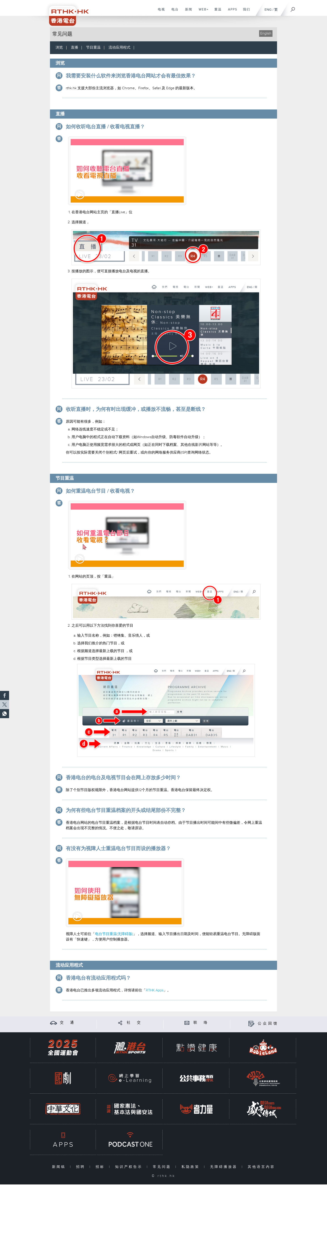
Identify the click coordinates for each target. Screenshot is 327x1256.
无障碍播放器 (224, 1167)
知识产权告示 (129, 1167)
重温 (216, 12)
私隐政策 (191, 1167)
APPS (231, 12)
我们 (245, 12)
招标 (101, 1167)
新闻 (187, 12)
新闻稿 (60, 1167)
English (265, 33)
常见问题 (163, 1167)
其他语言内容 (261, 1167)
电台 (173, 12)
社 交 (134, 1022)
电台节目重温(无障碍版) (114, 934)
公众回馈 (268, 1023)
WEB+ (202, 12)
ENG (268, 10)
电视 (159, 12)
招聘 (81, 1167)
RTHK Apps (155, 990)
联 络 (201, 1022)
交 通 (67, 1022)
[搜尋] (293, 8)
